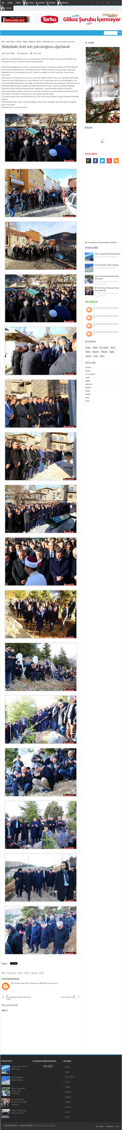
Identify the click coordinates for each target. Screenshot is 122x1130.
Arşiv (117, 1126)
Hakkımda (109, 1126)
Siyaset (88, 356)
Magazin (96, 352)
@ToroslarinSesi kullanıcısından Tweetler (101, 242)
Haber (27, 973)
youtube (110, 161)
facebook (96, 161)
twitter (103, 161)
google (89, 161)
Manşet (34, 973)
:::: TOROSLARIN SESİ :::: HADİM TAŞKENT (17, 1126)
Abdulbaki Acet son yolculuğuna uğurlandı (36, 46)
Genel (20, 973)
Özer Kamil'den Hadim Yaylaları (107, 265)
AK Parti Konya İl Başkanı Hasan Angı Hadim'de (19, 1102)
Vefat (41, 973)
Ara (120, 33)
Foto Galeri (11, 973)
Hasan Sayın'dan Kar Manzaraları (107, 254)
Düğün (88, 348)
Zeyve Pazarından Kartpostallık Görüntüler (18, 1091)
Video (102, 356)
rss (117, 161)
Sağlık (111, 352)
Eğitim (95, 348)
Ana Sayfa (99, 1126)
